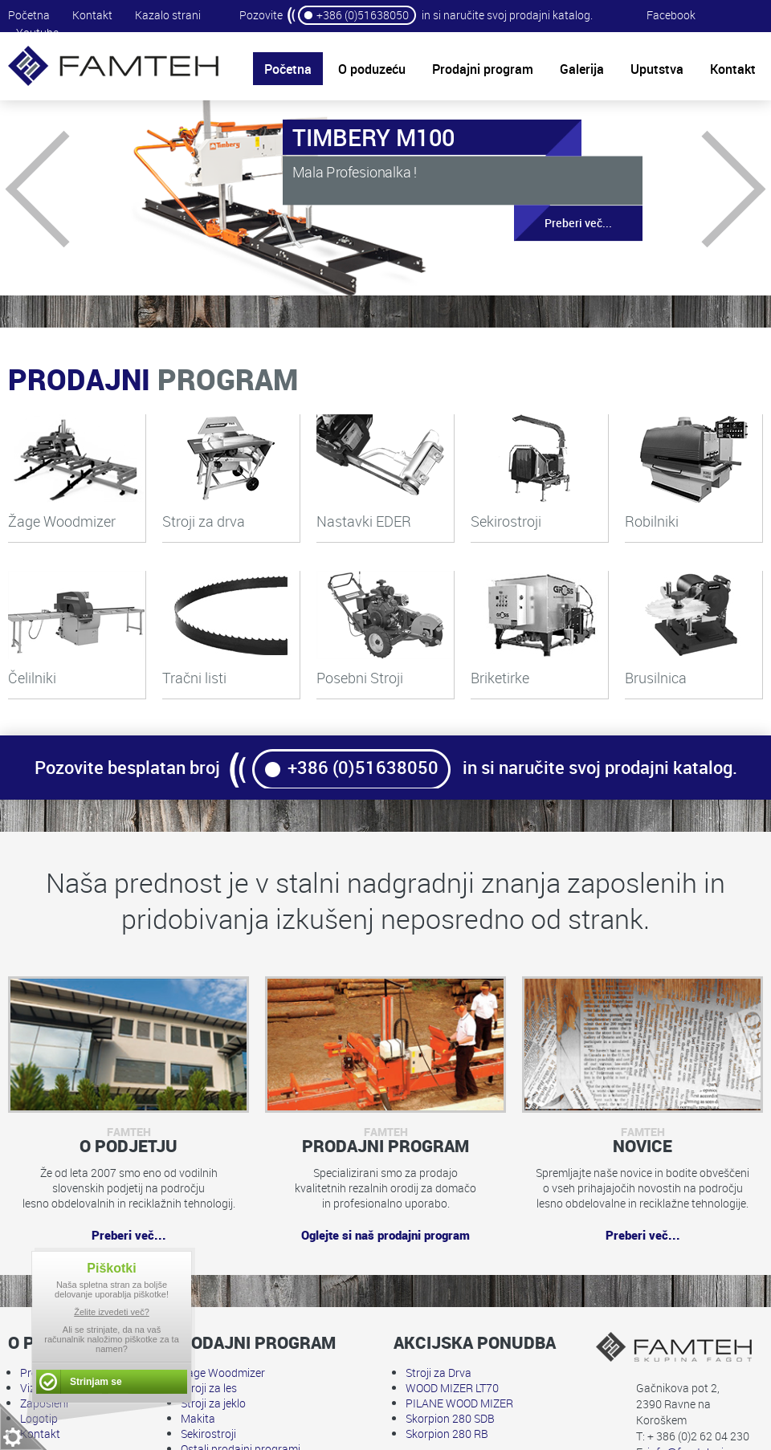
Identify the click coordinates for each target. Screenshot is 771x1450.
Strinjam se (96, 1381)
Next (707, 188)
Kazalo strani (168, 14)
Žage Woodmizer (223, 1372)
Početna (29, 14)
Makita (198, 1418)
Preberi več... (563, 223)
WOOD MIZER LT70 (452, 1387)
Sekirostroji (208, 1433)
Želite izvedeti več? (111, 1312)
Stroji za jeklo (213, 1403)
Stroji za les (209, 1387)
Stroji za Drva (438, 1372)
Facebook (671, 14)
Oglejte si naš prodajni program (385, 1235)
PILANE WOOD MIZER (459, 1403)
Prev (64, 188)
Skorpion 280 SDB (450, 1418)
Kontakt (92, 14)
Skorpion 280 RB (447, 1433)
